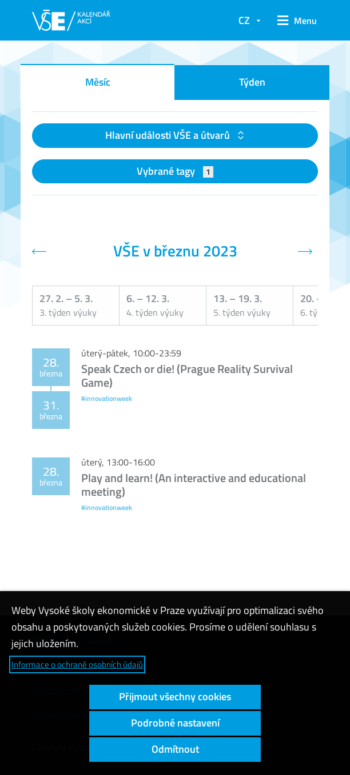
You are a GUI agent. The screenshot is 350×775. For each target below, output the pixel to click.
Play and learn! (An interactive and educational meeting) (193, 484)
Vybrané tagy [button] (175, 171)
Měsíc (97, 82)
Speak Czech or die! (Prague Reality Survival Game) (187, 375)
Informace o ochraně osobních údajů (77, 664)
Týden (252, 82)
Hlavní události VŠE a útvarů (168, 135)
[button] (295, 20)
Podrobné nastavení (175, 722)
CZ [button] (244, 20)
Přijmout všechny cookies (175, 696)
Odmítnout (175, 749)
